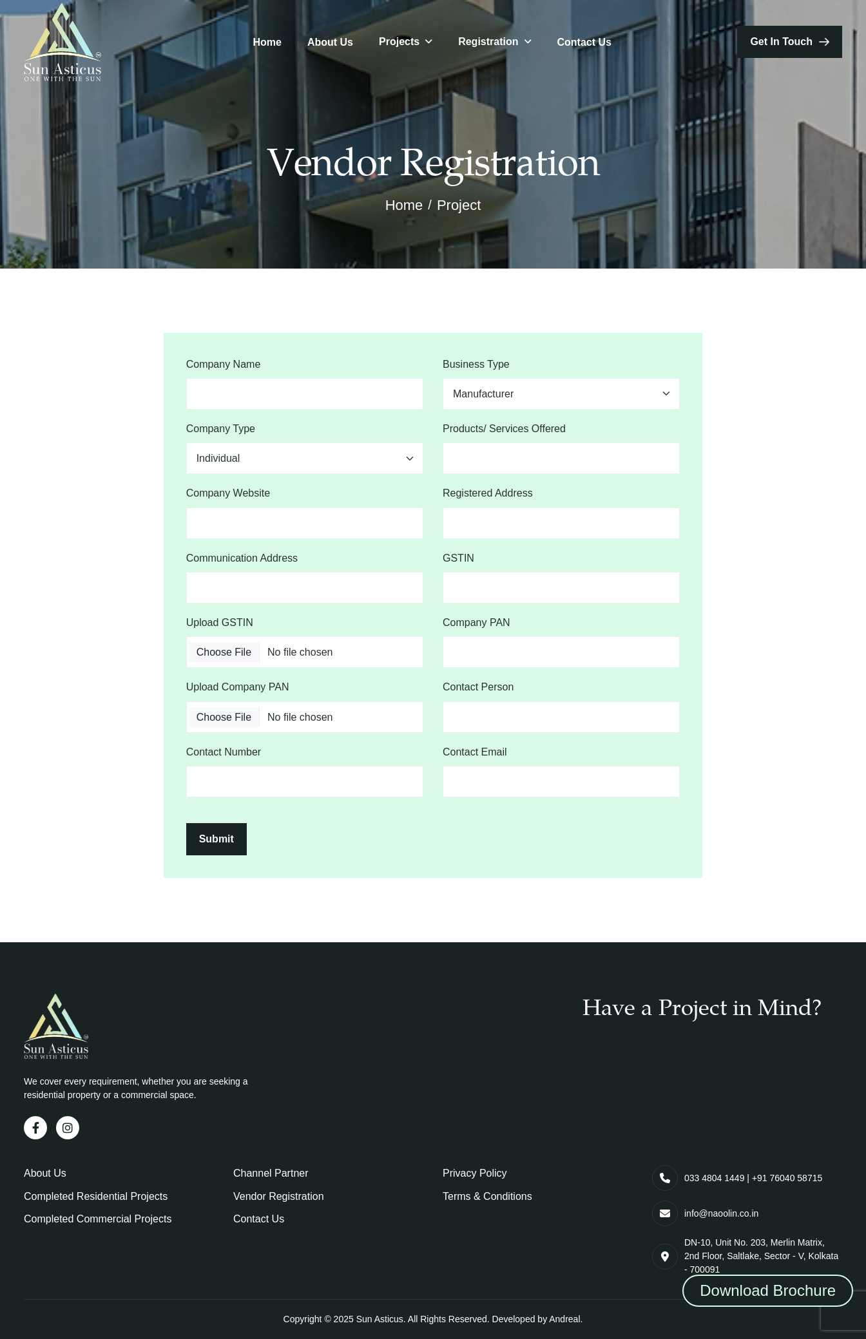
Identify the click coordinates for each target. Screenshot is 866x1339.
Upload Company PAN (237, 686)
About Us (330, 42)
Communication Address (242, 558)
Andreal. (565, 1319)
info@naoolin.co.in (721, 1213)
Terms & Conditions (487, 1196)
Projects (399, 41)
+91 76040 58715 (787, 1178)
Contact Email (475, 751)
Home (267, 42)
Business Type (476, 364)
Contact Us (584, 42)
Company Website (228, 493)
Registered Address (488, 493)
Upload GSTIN (219, 622)
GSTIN (458, 558)
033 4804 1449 (714, 1178)
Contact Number (224, 751)
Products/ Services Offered (504, 428)
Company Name (223, 364)
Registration (488, 41)
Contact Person (478, 686)
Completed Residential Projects (96, 1196)
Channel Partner (271, 1173)
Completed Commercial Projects (97, 1218)
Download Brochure (768, 1290)
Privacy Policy (475, 1173)
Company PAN (476, 622)
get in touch (781, 41)
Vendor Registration (278, 1196)
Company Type (220, 428)
